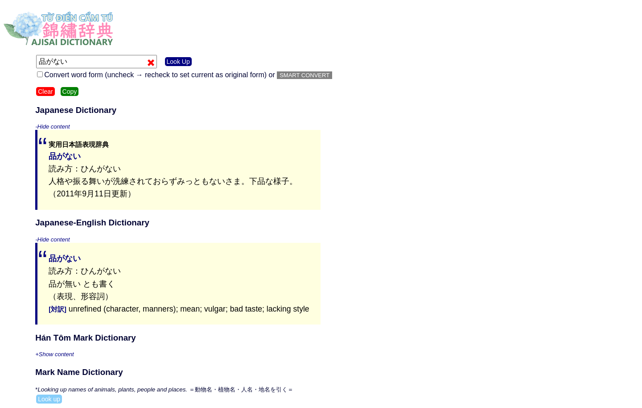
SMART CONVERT (304, 75)
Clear (45, 91)
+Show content (54, 354)
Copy (69, 91)
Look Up (178, 61)
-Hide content (52, 126)
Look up (49, 399)
